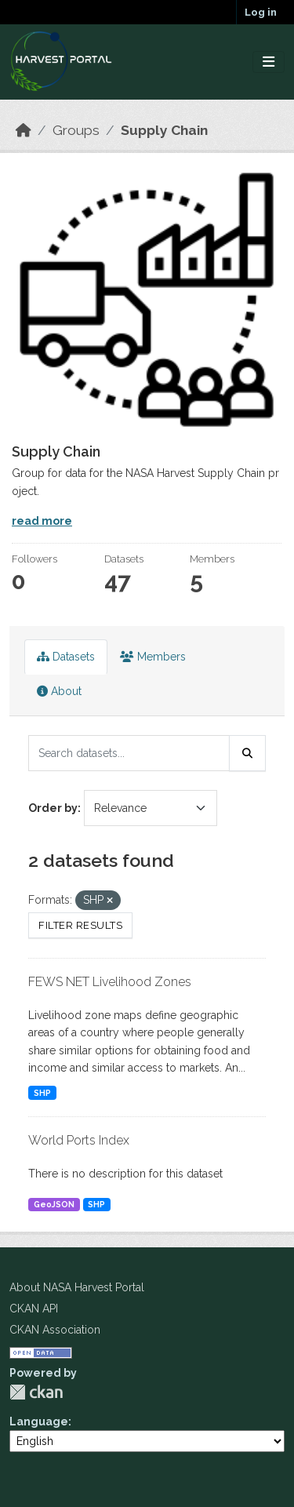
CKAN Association (54, 1329)
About (59, 691)
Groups (76, 130)
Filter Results (80, 925)
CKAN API (33, 1308)
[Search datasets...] (129, 753)
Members (153, 656)
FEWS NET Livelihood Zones (109, 981)
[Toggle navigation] (268, 62)
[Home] (23, 130)
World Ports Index (78, 1140)
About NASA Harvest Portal (76, 1287)
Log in (261, 12)
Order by (53, 808)
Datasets (66, 656)
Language (38, 1421)
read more (42, 521)
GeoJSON (54, 1204)
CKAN (36, 1392)
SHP (42, 1092)
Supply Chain (164, 130)
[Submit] (248, 753)
